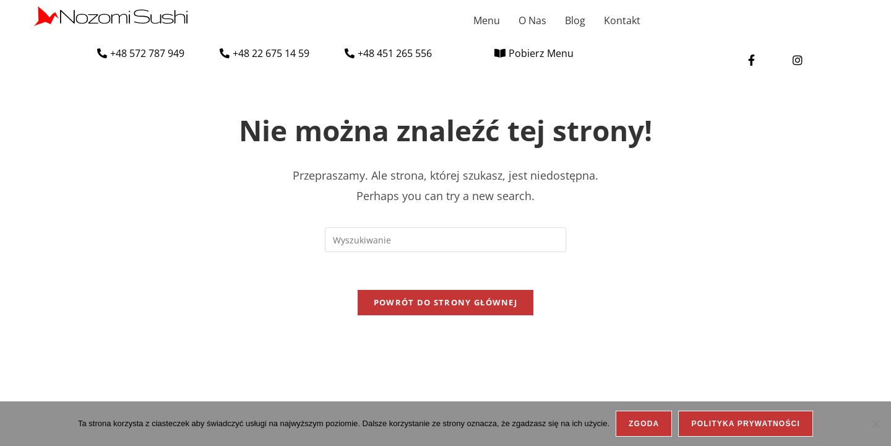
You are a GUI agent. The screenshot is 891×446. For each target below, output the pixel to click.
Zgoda (644, 423)
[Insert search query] (445, 239)
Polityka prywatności (745, 423)
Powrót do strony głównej (445, 302)
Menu (486, 20)
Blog (575, 20)
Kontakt (622, 20)
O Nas (532, 20)
